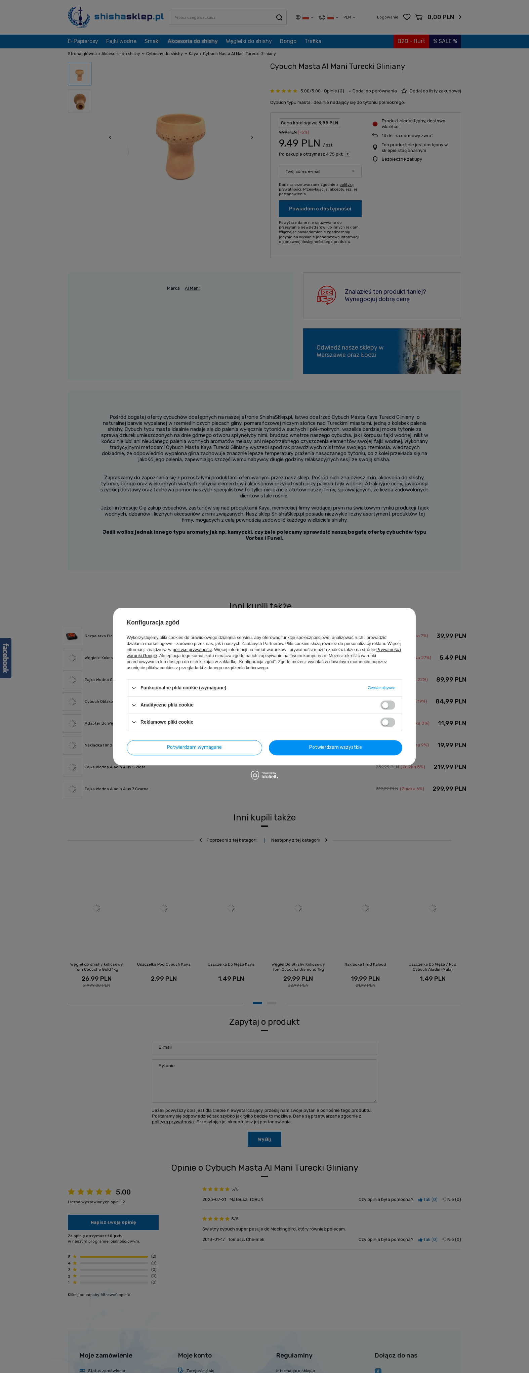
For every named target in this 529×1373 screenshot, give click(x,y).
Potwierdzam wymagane (194, 747)
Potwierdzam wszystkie (335, 747)
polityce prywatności (192, 649)
